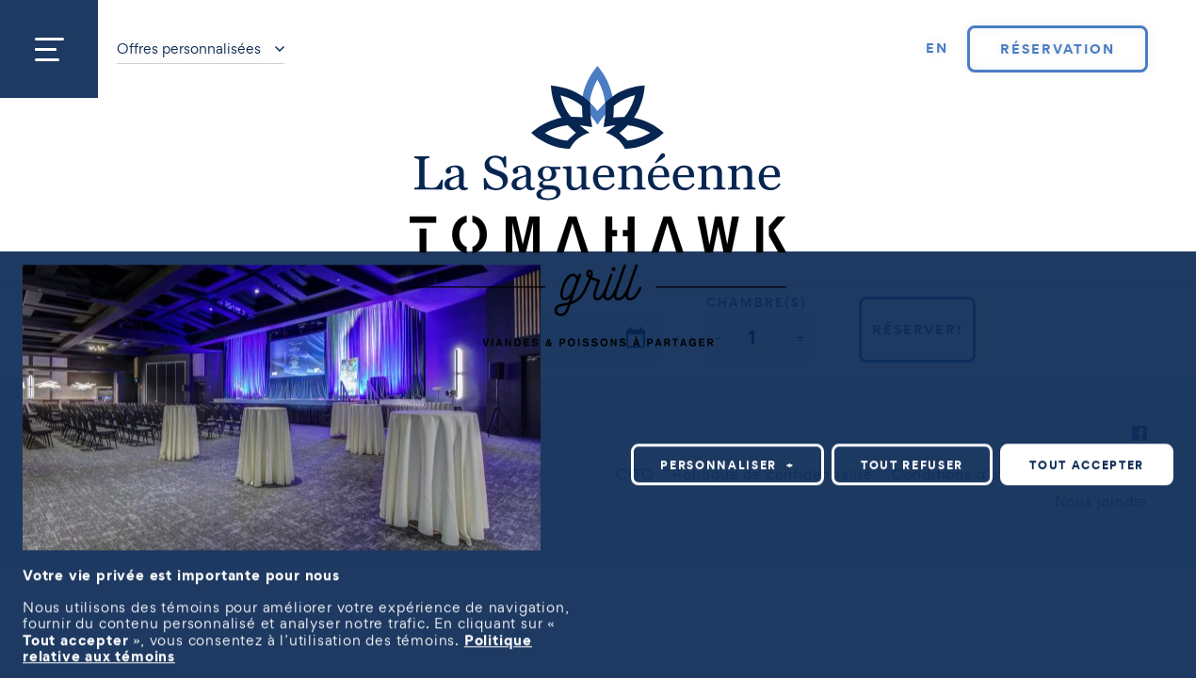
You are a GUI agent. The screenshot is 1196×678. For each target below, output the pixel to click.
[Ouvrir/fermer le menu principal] (49, 49)
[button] (718, 338)
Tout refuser (912, 465)
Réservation (1057, 49)
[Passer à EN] (937, 49)
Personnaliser (727, 465)
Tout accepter (1086, 465)
